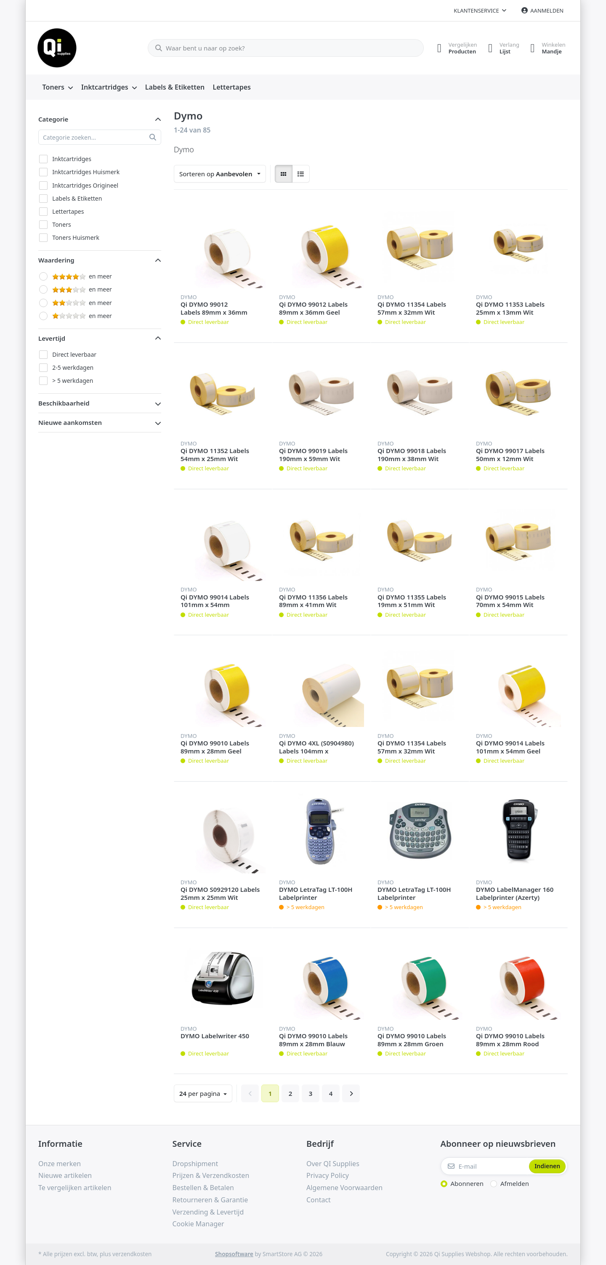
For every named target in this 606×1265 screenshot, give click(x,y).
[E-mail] (484, 1166)
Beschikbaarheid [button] (64, 403)
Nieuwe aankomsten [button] (70, 422)
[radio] (283, 174)
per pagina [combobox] (200, 1093)
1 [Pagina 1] (270, 1093)
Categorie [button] (53, 119)
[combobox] (220, 174)
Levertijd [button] (51, 338)
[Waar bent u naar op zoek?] (283, 48)
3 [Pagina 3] (311, 1093)
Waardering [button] (56, 260)
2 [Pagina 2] (290, 1093)
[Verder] (351, 1093)
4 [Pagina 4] (331, 1093)
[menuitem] (57, 87)
